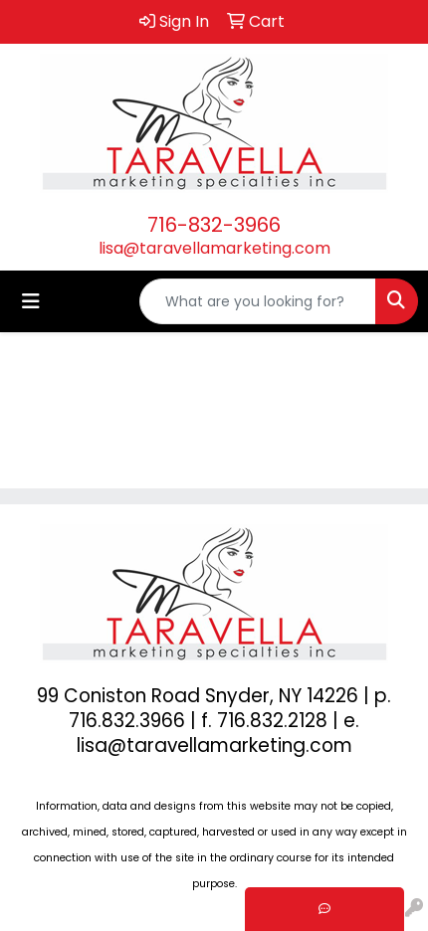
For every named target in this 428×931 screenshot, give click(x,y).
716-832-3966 (214, 225)
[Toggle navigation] (31, 301)
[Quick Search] (257, 301)
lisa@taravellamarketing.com (214, 248)
